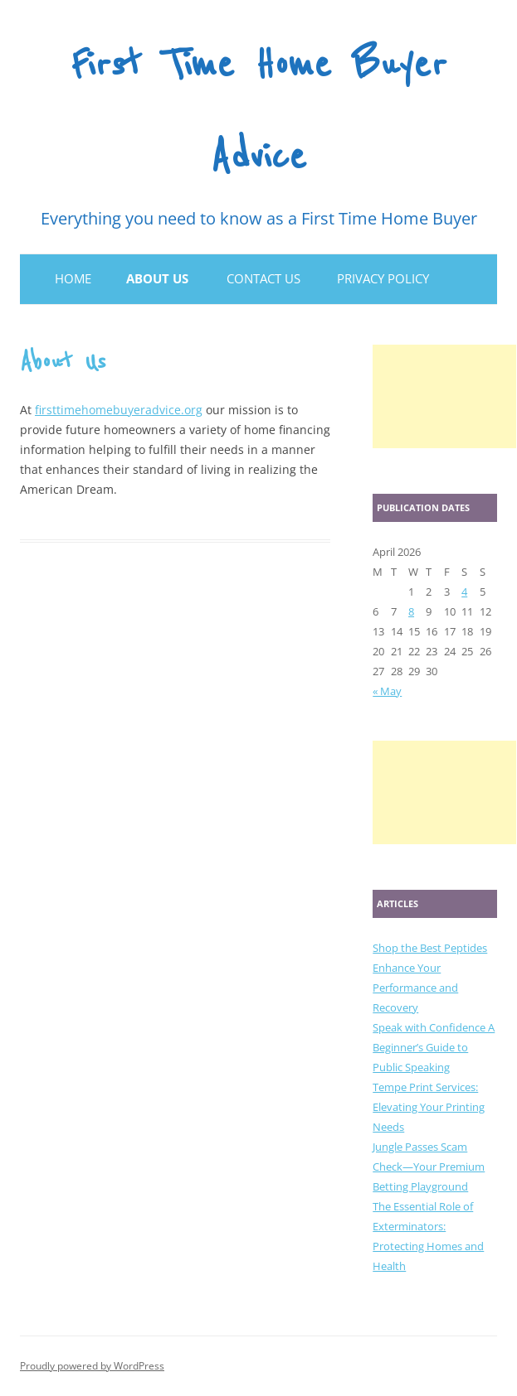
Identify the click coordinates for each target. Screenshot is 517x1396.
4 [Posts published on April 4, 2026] (464, 591)
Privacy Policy (383, 278)
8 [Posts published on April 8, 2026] (411, 611)
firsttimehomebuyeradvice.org (118, 410)
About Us (157, 278)
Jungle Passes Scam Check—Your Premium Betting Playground (429, 1166)
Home (73, 278)
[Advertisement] (444, 396)
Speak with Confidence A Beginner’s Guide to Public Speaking (434, 1047)
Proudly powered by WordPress (92, 1366)
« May (387, 691)
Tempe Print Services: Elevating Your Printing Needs (429, 1107)
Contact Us (263, 278)
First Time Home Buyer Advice (258, 111)
